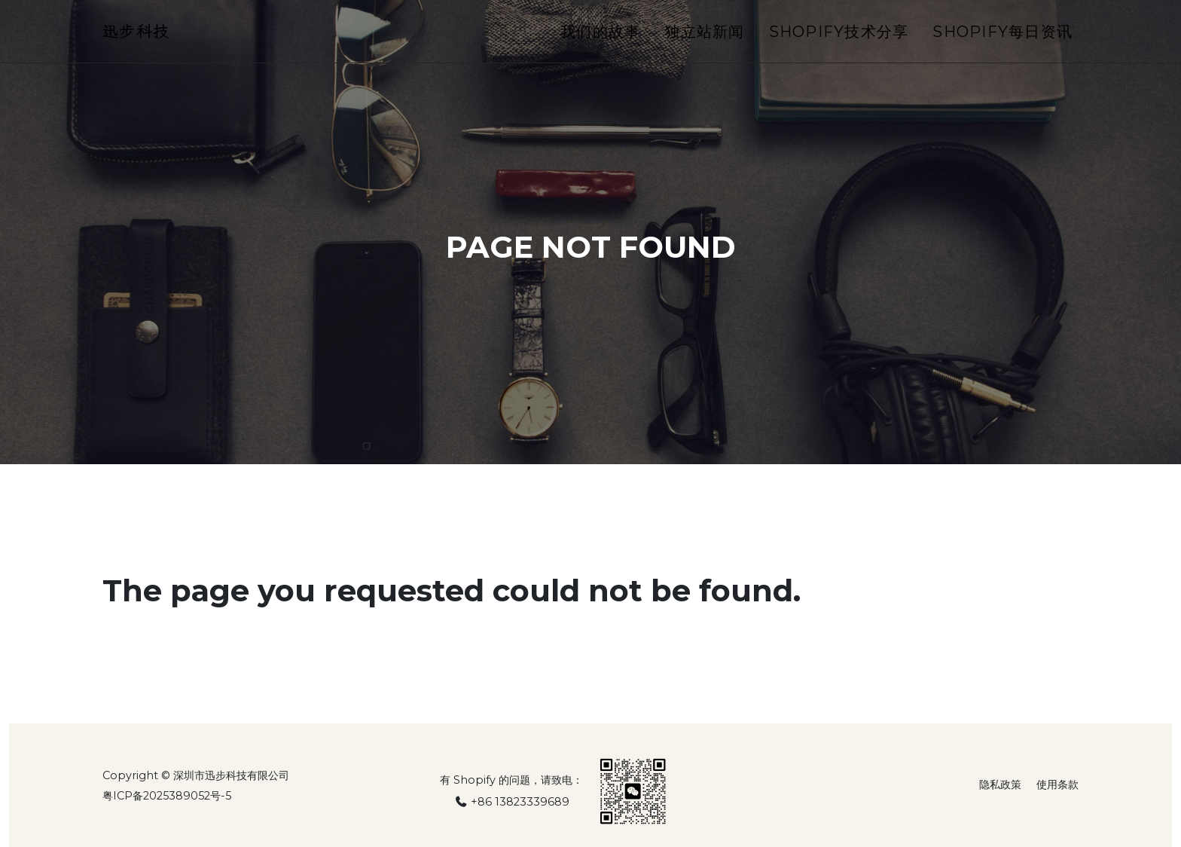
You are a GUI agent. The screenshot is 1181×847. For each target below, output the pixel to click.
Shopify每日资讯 (1002, 35)
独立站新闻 (704, 35)
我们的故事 (600, 35)
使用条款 (1057, 784)
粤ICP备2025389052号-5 (166, 796)
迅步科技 (140, 35)
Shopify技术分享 (839, 35)
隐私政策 (1000, 784)
